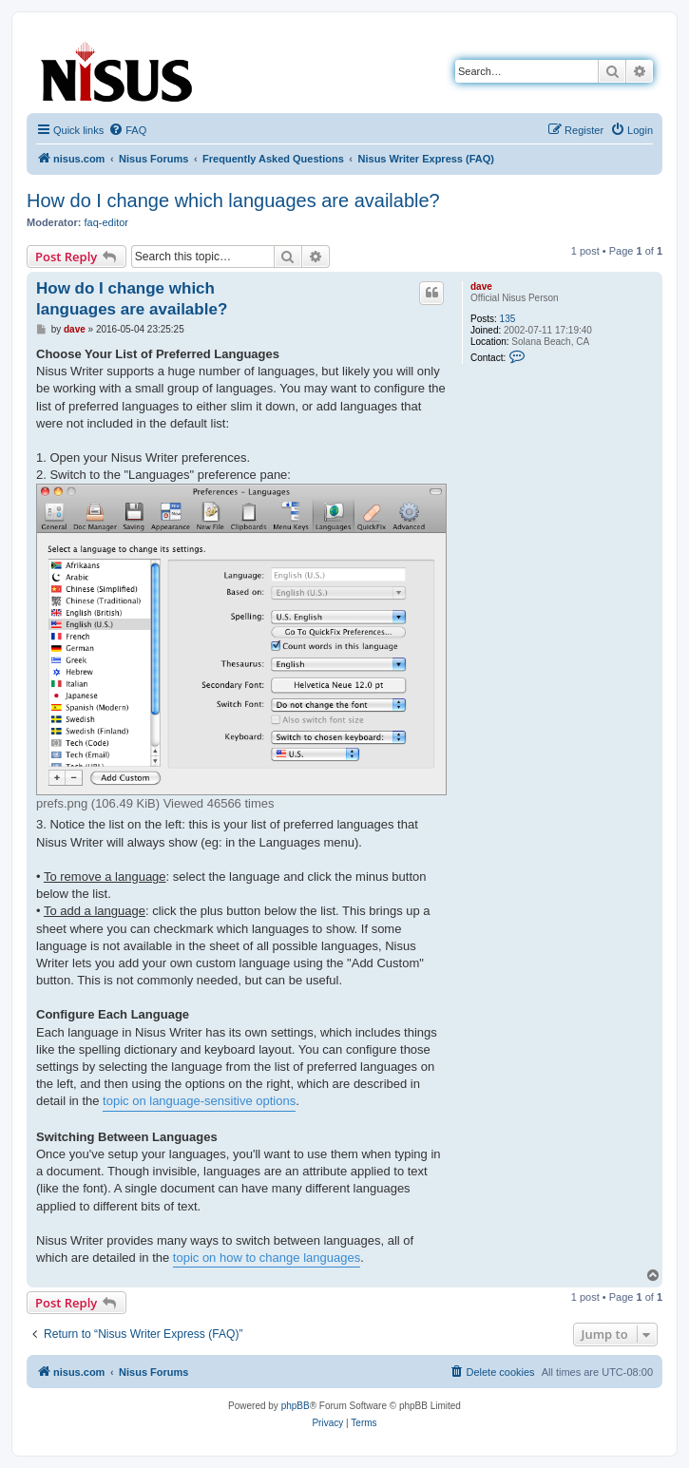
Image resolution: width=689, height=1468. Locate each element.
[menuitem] (127, 130)
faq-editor (106, 222)
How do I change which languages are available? (233, 200)
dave (481, 286)
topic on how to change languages (266, 1257)
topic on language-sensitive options (199, 1101)
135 (508, 319)
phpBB (295, 1406)
